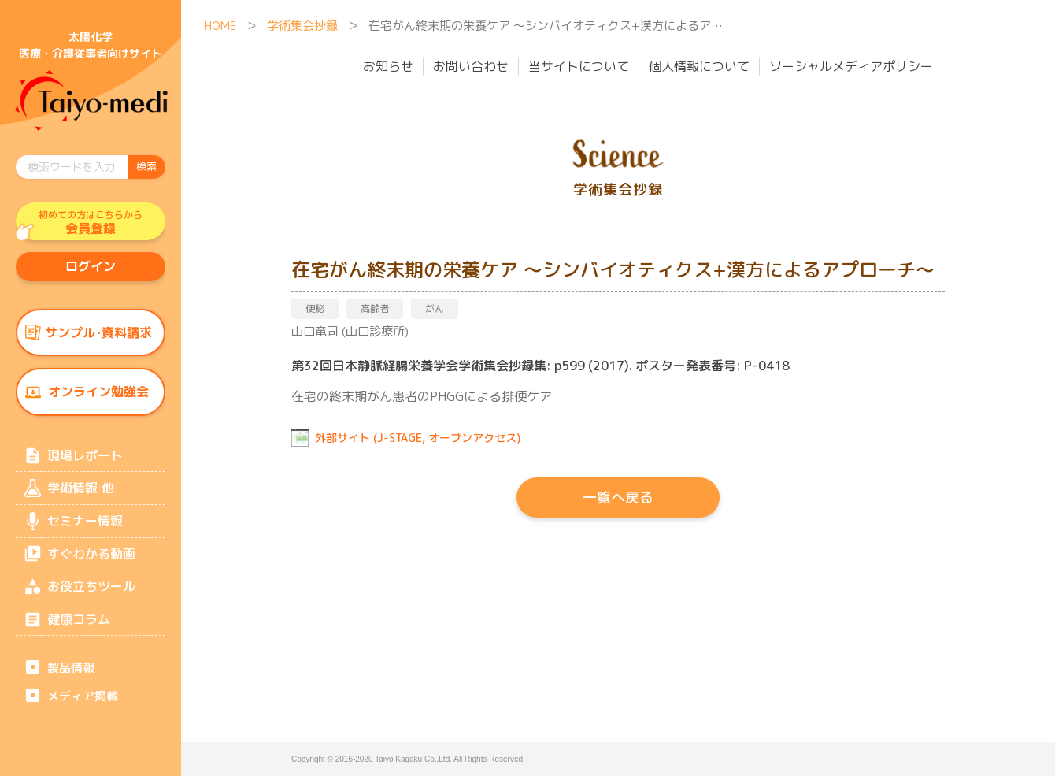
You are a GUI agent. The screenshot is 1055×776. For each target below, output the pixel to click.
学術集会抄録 (302, 25)
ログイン (90, 268)
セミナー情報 (85, 528)
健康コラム (78, 630)
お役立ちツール (91, 596)
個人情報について (699, 66)
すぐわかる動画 (91, 562)
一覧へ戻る (618, 497)
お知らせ (388, 66)
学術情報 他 (80, 494)
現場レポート (85, 461)
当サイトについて (578, 66)
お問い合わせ (471, 66)
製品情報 (70, 679)
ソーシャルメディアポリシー (851, 66)
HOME (220, 25)
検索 (146, 166)
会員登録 (90, 223)
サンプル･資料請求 (98, 335)
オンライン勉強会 (98, 396)
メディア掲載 (82, 708)
